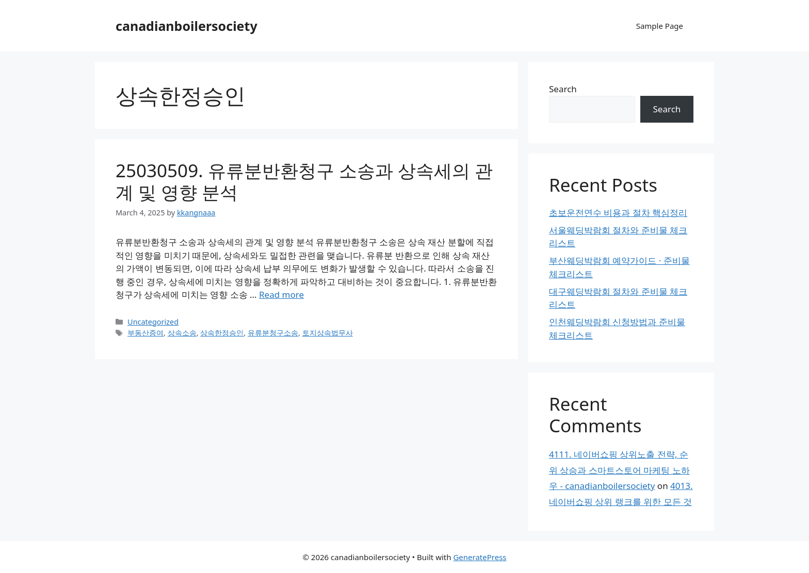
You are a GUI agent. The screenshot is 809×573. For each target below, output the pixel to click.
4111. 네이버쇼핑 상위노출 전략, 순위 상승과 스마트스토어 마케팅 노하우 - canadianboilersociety (619, 470)
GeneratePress (479, 557)
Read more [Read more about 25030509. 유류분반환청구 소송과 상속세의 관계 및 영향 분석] (281, 294)
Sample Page (659, 26)
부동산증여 (145, 333)
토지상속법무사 (327, 333)
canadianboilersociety (186, 26)
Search (563, 89)
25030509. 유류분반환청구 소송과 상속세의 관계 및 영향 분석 (304, 181)
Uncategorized (153, 322)
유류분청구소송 (273, 333)
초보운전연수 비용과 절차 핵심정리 (618, 212)
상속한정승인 (222, 333)
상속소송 (182, 333)
